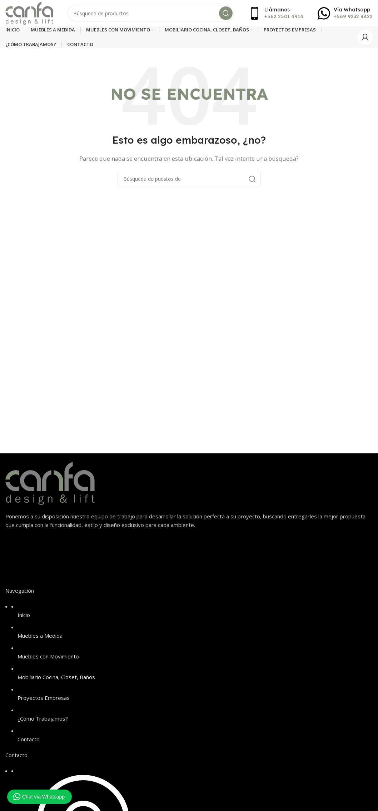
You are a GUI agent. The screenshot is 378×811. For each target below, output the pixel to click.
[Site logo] (31, 13)
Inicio (24, 617)
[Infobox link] (275, 14)
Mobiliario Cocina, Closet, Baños (56, 679)
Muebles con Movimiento (48, 658)
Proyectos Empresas (44, 699)
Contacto (29, 741)
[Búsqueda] (153, 14)
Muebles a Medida (40, 637)
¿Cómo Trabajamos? (43, 720)
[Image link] (50, 484)
